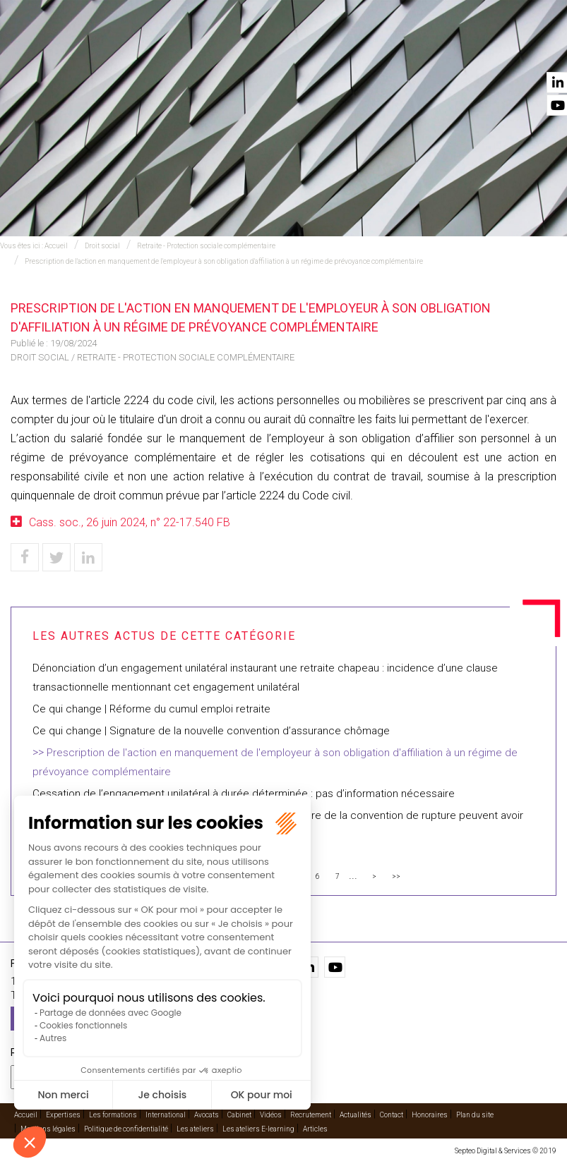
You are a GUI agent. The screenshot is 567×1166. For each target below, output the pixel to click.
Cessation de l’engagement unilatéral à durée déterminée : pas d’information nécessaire (243, 793)
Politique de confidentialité (126, 1127)
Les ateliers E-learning (258, 1127)
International (229, 50)
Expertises (153, 50)
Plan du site (475, 1113)
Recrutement (310, 1113)
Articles (315, 1127)
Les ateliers (195, 1127)
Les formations (113, 1113)
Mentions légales (48, 1127)
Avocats (301, 50)
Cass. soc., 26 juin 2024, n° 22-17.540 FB (129, 522)
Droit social (102, 246)
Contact (536, 50)
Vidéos (412, 50)
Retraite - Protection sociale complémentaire (206, 246)
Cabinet (358, 50)
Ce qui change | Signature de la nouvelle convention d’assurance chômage (211, 730)
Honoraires (430, 1113)
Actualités (471, 50)
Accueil (91, 50)
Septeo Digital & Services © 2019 (505, 1149)
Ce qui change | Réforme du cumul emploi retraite (151, 709)
